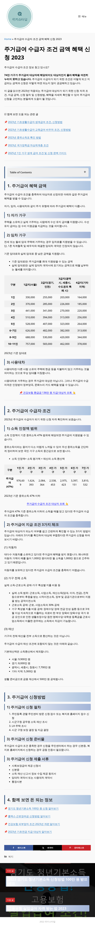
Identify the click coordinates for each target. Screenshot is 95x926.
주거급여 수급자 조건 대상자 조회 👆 (47, 503)
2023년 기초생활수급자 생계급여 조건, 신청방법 (35, 122)
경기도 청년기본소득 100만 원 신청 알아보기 (33, 808)
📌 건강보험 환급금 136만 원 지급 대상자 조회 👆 (47, 392)
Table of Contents (21, 172)
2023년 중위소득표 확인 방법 (24, 137)
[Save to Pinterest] (76, 848)
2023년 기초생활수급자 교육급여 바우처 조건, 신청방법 (39, 129)
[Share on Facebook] (18, 848)
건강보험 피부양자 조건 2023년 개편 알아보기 (34, 824)
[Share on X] (47, 848)
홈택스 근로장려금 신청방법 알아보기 (29, 816)
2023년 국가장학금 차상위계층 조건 (28, 145)
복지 (10, 856)
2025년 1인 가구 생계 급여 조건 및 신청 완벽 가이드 (37, 153)
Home (7, 39)
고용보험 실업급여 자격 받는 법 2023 (37, 908)
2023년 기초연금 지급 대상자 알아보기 (30, 831)
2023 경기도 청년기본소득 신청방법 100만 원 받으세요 (47, 881)
